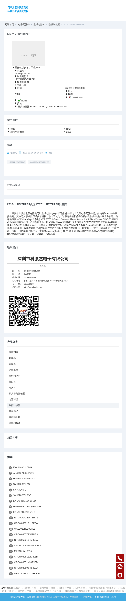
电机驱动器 (14, 417)
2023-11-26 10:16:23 (33, 153)
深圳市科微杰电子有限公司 (102, 588)
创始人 (13, 153)
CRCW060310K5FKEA (23, 540)
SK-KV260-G (17, 490)
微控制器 (13, 352)
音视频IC (13, 411)
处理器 (12, 358)
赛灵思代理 (30, 588)
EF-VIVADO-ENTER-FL (23, 517)
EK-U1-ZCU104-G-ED (22, 501)
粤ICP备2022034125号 (105, 597)
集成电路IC (39, 24)
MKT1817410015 (20, 551)
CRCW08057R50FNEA (23, 534)
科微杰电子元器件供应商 (77, 591)
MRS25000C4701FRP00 (24, 573)
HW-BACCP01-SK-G (22, 478)
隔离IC (12, 387)
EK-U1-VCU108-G (20, 467)
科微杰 (16, 588)
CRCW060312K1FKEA (23, 523)
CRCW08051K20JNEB (23, 562)
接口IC (12, 381)
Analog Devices (23, 73)
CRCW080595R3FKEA (23, 568)
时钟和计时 (14, 375)
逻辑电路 (13, 370)
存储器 (12, 364)
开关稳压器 (20, 85)
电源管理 (13, 399)
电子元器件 (24, 24)
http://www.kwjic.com (33, 287)
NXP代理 (80, 588)
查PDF (35, 67)
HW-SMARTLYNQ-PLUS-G (25, 506)
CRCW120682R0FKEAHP (25, 545)
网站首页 (9, 24)
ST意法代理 (65, 588)
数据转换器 (54, 24)
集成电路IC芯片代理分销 (48, 591)
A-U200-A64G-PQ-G (21, 473)
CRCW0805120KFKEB (23, 556)
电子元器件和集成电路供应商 (109, 591)
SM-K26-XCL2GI (19, 484)
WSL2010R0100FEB (22, 529)
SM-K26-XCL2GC (20, 495)
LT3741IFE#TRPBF (17, 162)
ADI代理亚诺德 (47, 588)
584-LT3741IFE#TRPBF (39, 162)
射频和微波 (14, 423)
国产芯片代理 (24, 591)
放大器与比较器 (17, 393)
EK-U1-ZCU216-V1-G (22, 512)
